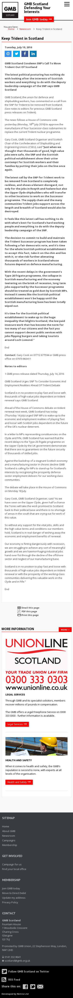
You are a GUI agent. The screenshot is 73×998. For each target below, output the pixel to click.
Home (5, 826)
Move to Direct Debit (14, 893)
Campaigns (8, 840)
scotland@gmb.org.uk (17, 960)
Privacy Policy (10, 902)
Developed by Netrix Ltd (15, 993)
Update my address (14, 897)
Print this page (30, 615)
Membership (9, 845)
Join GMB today (37, 19)
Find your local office (14, 869)
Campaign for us (12, 864)
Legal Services (15, 694)
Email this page (30, 607)
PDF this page (29, 611)
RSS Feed (14, 979)
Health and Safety (18, 760)
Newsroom (8, 835)
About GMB (8, 831)
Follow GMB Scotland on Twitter (28, 971)
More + (65, 629)
